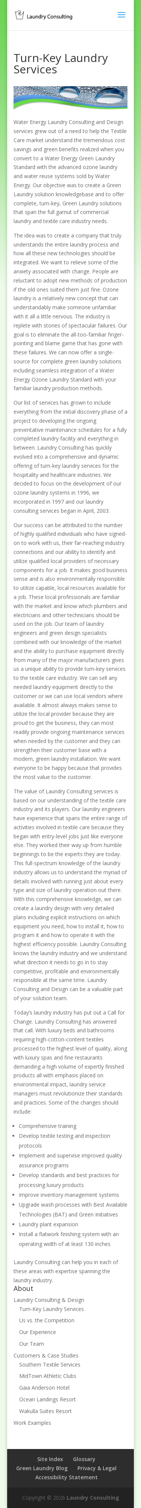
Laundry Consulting (93, 1497)
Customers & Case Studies (46, 1355)
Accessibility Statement (66, 1477)
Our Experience (37, 1332)
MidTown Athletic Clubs (47, 1375)
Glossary (84, 1459)
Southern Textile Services (49, 1364)
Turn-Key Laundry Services (51, 1309)
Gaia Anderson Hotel (44, 1387)
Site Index (50, 1459)
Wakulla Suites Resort (45, 1411)
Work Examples (32, 1422)
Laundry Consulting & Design (49, 1299)
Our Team (31, 1343)
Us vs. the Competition (46, 1320)
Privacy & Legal (97, 1468)
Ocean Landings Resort (47, 1399)
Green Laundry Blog (42, 1468)
